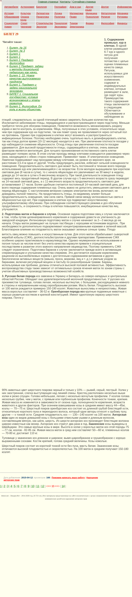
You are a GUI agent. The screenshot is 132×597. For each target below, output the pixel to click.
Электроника (77, 26)
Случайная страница (84, 1)
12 (42, 486)
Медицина (91, 13)
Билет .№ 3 (17, 50)
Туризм (74, 23)
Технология (60, 23)
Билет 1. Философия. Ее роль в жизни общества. (25, 108)
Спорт (24, 23)
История (9, 13)
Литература (42, 13)
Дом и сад (75, 6)
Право (73, 16)
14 (63, 486)
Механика (122, 13)
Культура (26, 13)
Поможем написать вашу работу (68, 477)
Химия (8, 26)
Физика (90, 23)
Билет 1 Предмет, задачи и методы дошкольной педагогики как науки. (26, 69)
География (60, 6)
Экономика (60, 26)
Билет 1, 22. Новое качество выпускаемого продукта (25, 78)
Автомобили (11, 6)
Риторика (122, 16)
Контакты (65, 1)
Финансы (122, 23)
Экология (41, 26)
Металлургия (108, 13)
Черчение (26, 26)
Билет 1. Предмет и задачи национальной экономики (23, 87)
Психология (92, 16)
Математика (76, 13)
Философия (107, 23)
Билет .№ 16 (17, 47)
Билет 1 (14, 53)
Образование (11, 16)
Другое (105, 6)
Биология (41, 6)
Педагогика (42, 16)
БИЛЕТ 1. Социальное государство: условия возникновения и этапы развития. (24, 99)
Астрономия (27, 6)
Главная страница (48, 1)
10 (32, 486)
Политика (59, 16)
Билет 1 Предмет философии (21, 62)
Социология (11, 23)
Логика (58, 13)
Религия (105, 16)
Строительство (44, 23)
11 (37, 486)
